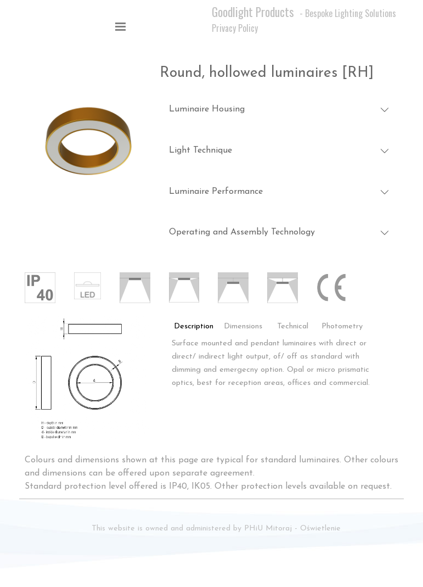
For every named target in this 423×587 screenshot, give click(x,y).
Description (193, 326)
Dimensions (243, 326)
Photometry (342, 326)
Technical (292, 326)
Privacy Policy (235, 28)
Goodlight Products (253, 11)
